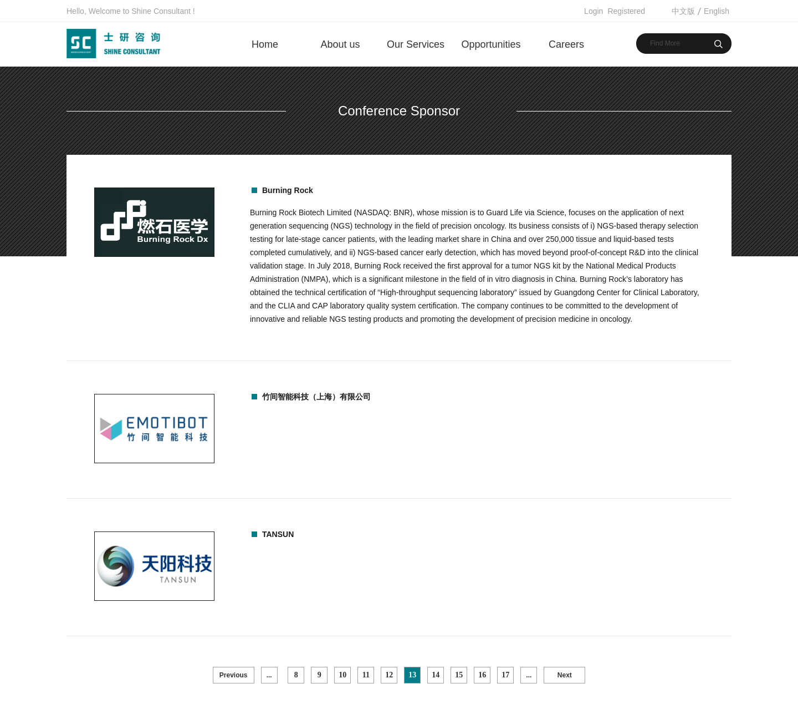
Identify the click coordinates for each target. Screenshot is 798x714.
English (716, 11)
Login (593, 11)
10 (342, 675)
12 (389, 675)
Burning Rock (287, 190)
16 (482, 675)
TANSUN (278, 534)
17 (505, 675)
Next (564, 675)
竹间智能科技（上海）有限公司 (316, 396)
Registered (626, 11)
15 (459, 675)
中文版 (683, 11)
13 (412, 675)
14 (435, 675)
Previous (233, 675)
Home (265, 44)
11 (366, 675)
